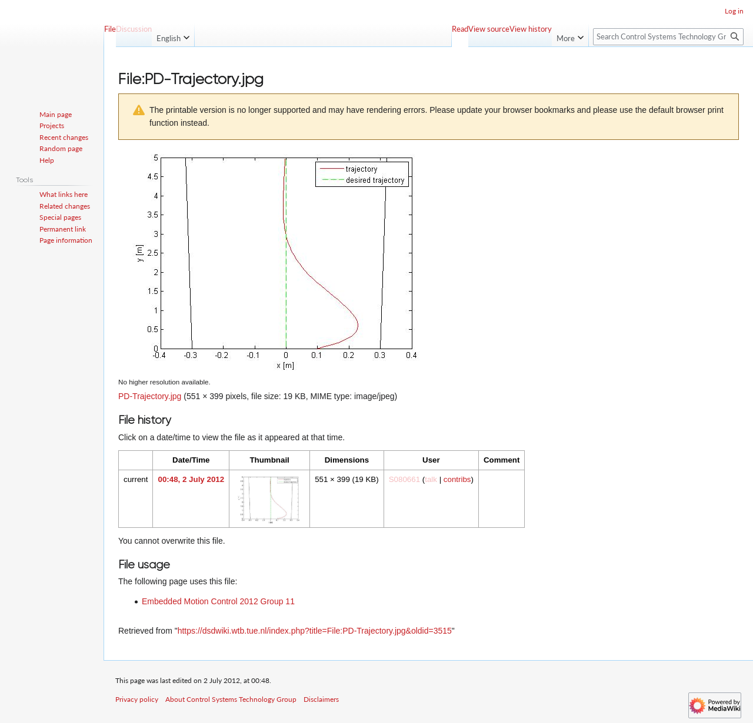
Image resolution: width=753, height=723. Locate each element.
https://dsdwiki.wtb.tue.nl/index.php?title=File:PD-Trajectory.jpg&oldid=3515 (315, 630)
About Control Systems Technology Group (230, 699)
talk (431, 479)
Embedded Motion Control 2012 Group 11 (218, 601)
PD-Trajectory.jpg (149, 396)
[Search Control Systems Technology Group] (668, 36)
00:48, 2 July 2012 (191, 479)
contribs (457, 479)
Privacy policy (136, 699)
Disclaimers (321, 699)
